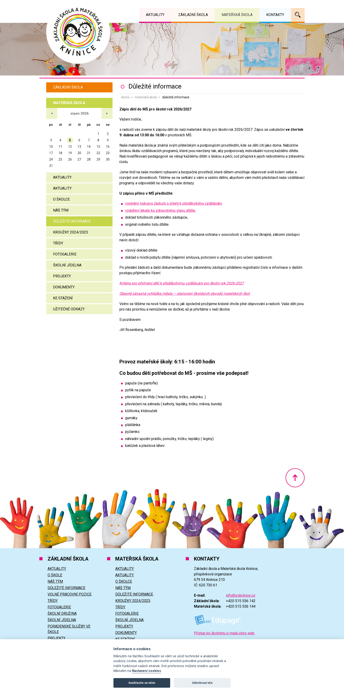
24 (51, 159)
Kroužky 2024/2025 (70, 232)
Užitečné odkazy (69, 309)
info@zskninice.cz (240, 595)
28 (89, 159)
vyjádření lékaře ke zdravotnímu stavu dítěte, (160, 210)
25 (60, 159)
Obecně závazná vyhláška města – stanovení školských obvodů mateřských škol (184, 293)
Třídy (58, 243)
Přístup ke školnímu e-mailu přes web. (224, 633)
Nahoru (295, 477)
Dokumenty (64, 287)
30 (108, 159)
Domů (125, 97)
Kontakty (275, 15)
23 (108, 153)
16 (108, 146)
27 (79, 159)
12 (70, 146)
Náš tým (60, 210)
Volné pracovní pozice (69, 594)
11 (60, 146)
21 (89, 153)
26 (70, 159)
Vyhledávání (298, 15)
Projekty (62, 276)
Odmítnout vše (202, 682)
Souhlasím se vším (141, 682)
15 (98, 146)
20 (79, 153)
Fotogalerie (64, 254)
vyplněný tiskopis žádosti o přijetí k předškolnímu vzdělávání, (173, 203)
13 (79, 146)
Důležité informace (72, 221)
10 (51, 146)
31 (51, 166)
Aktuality (62, 177)
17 (51, 153)
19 (70, 153)
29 (98, 159)
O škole (55, 575)
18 (60, 153)
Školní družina (62, 613)
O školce (61, 199)
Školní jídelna (67, 265)
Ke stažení (63, 298)
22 (98, 153)
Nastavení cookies (146, 671)
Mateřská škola (146, 97)
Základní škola (68, 87)
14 (89, 146)
